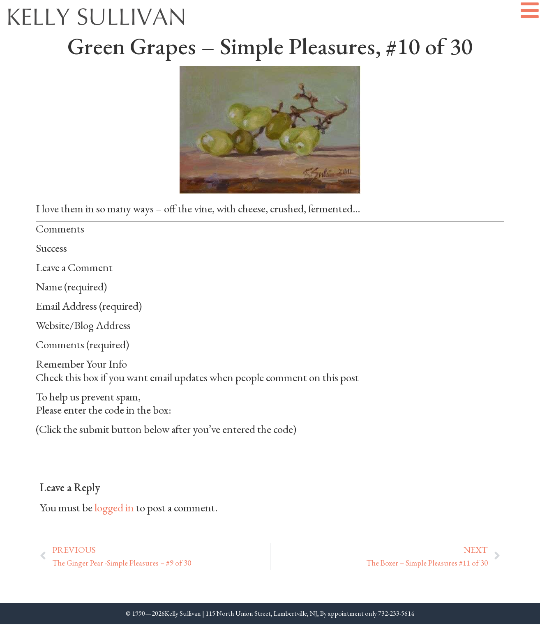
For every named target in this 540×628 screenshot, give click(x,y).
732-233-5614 (396, 616)
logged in (114, 511)
